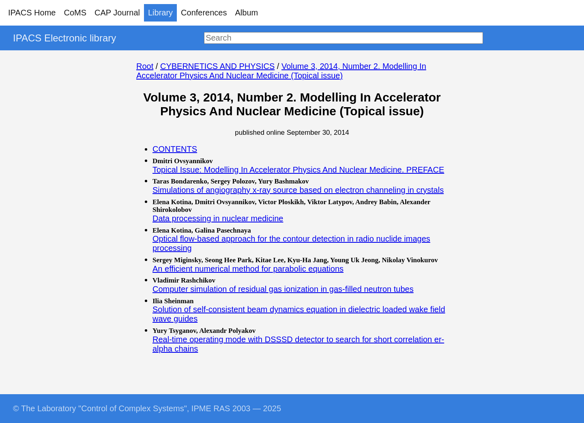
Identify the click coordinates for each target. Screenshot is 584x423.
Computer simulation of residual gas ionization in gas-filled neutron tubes (283, 289)
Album (246, 12)
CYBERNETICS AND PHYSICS (217, 66)
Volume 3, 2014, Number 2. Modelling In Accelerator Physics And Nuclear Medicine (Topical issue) (281, 71)
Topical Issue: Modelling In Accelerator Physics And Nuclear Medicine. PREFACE (298, 169)
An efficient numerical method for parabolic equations (248, 268)
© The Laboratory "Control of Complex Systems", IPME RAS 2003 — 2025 (147, 408)
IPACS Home (32, 12)
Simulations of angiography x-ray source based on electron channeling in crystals (298, 190)
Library (160, 12)
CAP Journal (117, 12)
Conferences (204, 12)
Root (144, 66)
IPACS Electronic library (64, 37)
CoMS (75, 12)
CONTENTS (174, 149)
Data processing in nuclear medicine (217, 218)
